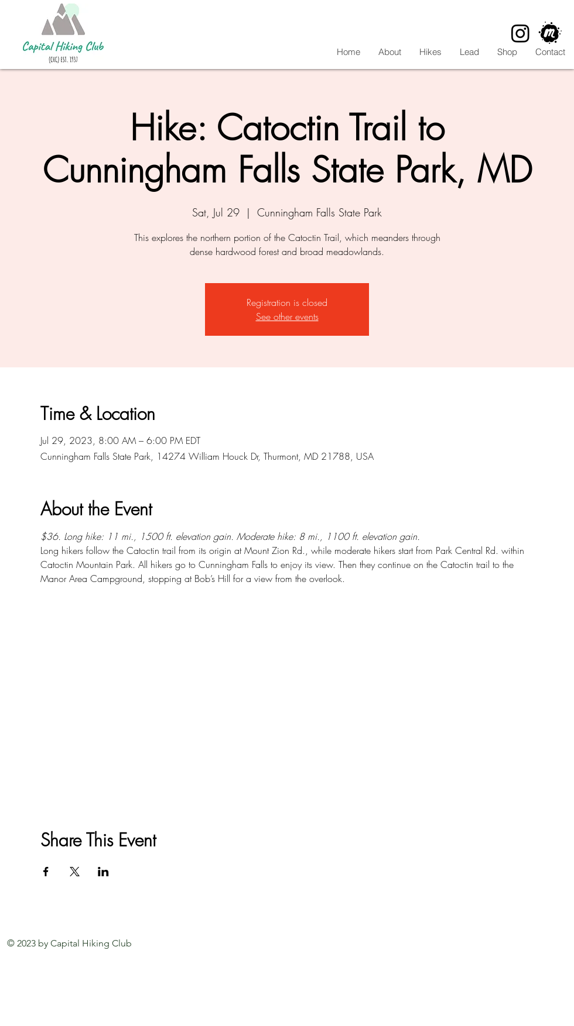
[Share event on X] (74, 871)
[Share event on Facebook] (46, 871)
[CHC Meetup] (550, 33)
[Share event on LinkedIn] (103, 871)
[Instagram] (520, 33)
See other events (287, 316)
